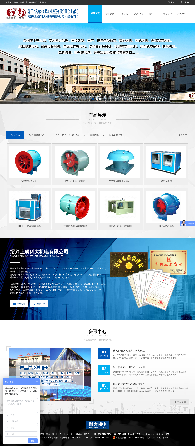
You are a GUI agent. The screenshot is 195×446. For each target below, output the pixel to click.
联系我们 (182, 13)
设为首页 (172, 2)
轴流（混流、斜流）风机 (67, 135)
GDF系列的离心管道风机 (120, 226)
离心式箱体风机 (37, 135)
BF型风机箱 (166, 181)
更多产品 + (184, 135)
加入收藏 (185, 2)
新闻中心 (153, 13)
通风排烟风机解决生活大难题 (129, 350)
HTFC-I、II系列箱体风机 (29, 226)
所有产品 (15, 135)
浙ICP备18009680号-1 (100, 437)
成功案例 (167, 13)
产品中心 (138, 13)
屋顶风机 (94, 135)
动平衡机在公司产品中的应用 (129, 367)
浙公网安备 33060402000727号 (128, 437)
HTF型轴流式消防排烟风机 (74, 226)
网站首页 (95, 13)
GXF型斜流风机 (166, 226)
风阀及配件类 (115, 135)
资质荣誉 (39, 303)
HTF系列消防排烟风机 (74, 181)
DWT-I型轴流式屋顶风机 (120, 181)
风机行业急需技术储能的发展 (129, 384)
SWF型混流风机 (29, 181)
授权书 (124, 13)
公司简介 (109, 13)
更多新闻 (180, 402)
